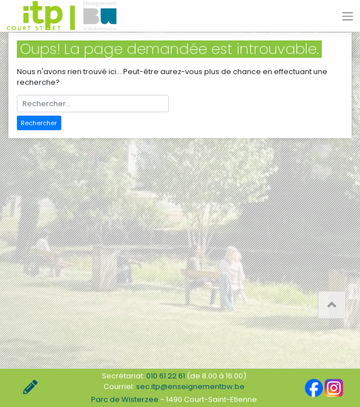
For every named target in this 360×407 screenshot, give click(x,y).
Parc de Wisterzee (125, 399)
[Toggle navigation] (348, 16)
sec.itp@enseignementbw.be (190, 386)
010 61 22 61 (165, 376)
